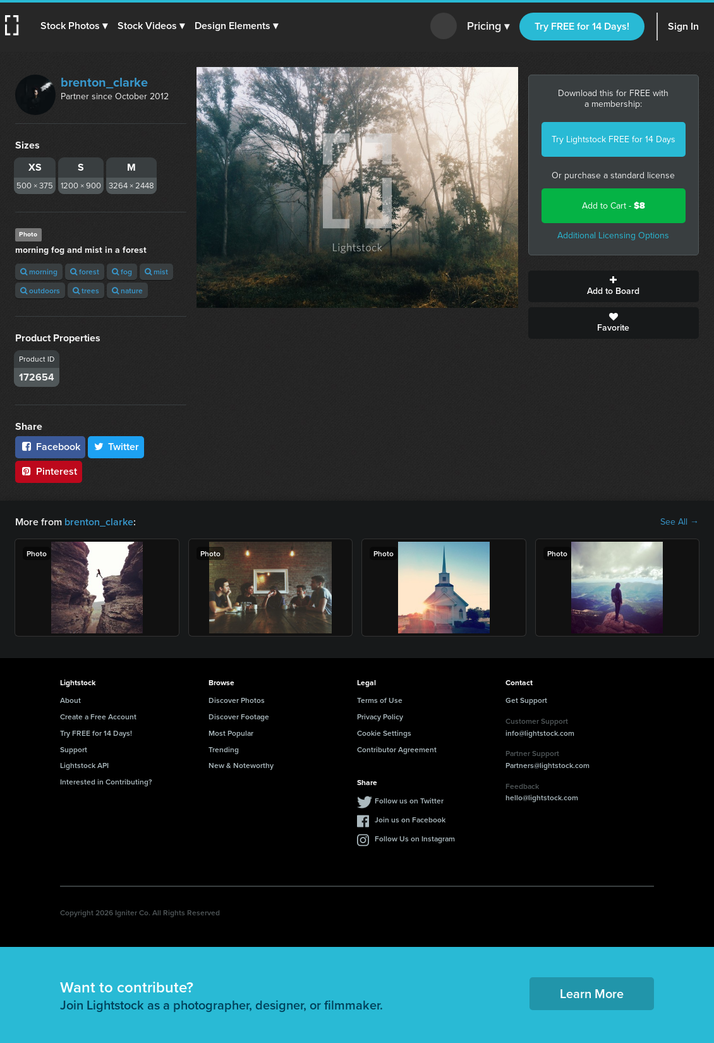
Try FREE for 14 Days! (582, 26)
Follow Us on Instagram (415, 838)
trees (86, 290)
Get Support (526, 700)
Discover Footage (239, 716)
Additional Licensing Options (613, 235)
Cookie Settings (384, 733)
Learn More (592, 993)
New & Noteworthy (241, 765)
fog (122, 271)
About (70, 700)
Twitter (116, 446)
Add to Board (613, 286)
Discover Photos (237, 700)
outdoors (40, 290)
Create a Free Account (98, 716)
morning (38, 271)
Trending (224, 749)
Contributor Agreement (397, 749)
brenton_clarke (104, 82)
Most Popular (231, 733)
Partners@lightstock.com (547, 765)
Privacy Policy (380, 716)
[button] (73, 26)
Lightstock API (84, 765)
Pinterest (48, 471)
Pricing (488, 26)
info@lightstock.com (539, 733)
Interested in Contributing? (106, 781)
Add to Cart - (613, 205)
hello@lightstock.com (541, 797)
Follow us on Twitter (409, 800)
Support (73, 749)
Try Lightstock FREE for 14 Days (613, 139)
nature (127, 290)
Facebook (50, 446)
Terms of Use (379, 700)
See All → (679, 522)
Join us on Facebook (410, 819)
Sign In (683, 26)
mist (156, 271)
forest (84, 271)
